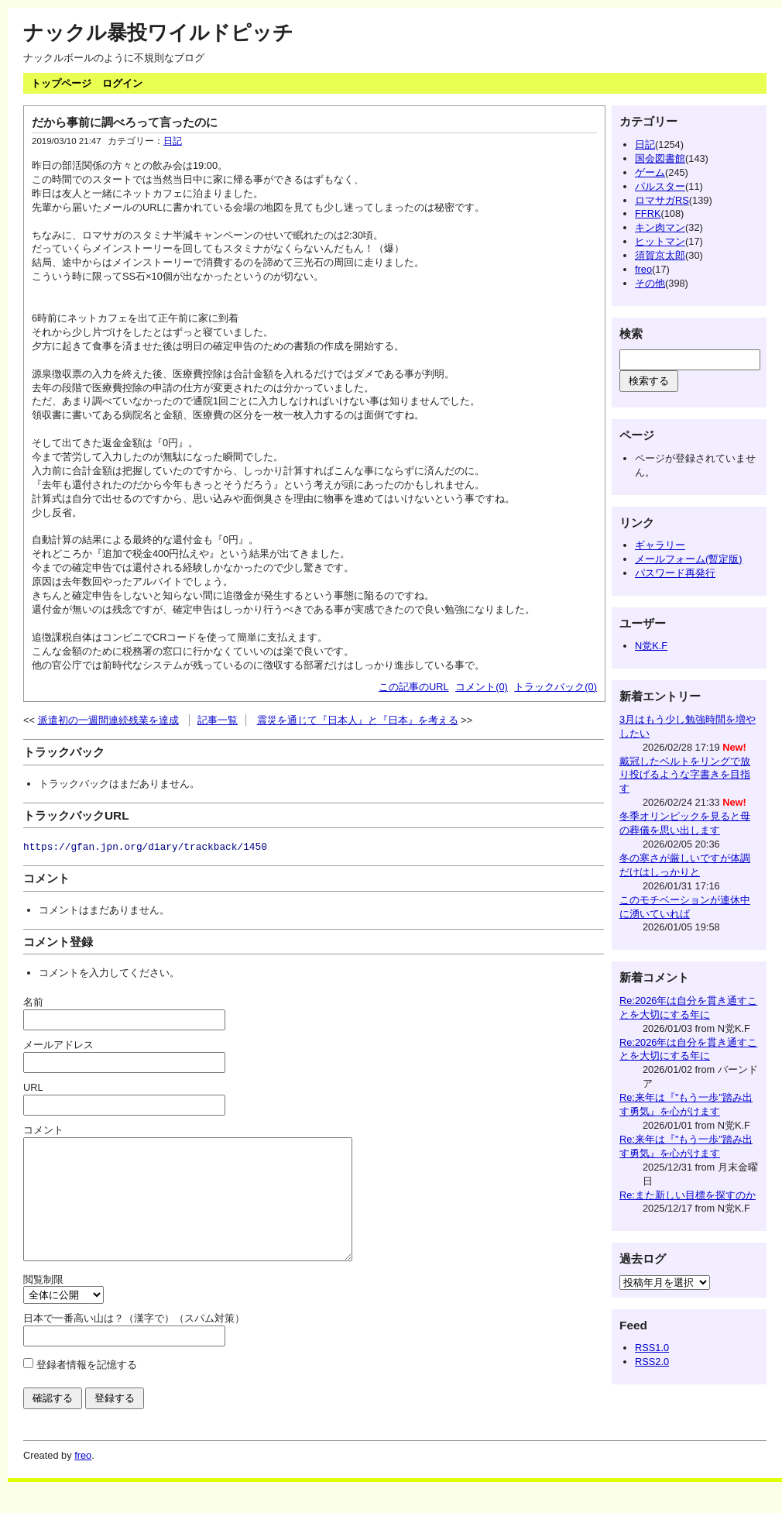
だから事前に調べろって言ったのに (125, 122)
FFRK (647, 213)
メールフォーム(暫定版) (689, 559)
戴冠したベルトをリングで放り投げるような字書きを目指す (684, 775)
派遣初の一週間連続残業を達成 (108, 720)
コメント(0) (481, 687)
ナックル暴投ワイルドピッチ (158, 32)
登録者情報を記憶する (86, 1388)
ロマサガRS (662, 200)
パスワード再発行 (675, 573)
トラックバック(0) (555, 687)
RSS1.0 (652, 1347)
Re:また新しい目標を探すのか (687, 1195)
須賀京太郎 (660, 255)
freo (643, 269)
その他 (650, 283)
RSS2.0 (652, 1361)
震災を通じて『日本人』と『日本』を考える (357, 720)
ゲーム (650, 172)
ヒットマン (660, 241)
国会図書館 (660, 158)
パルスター (660, 186)
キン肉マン (660, 227)
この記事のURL (414, 687)
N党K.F (651, 646)
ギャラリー (660, 545)
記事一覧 (217, 720)
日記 (172, 141)
